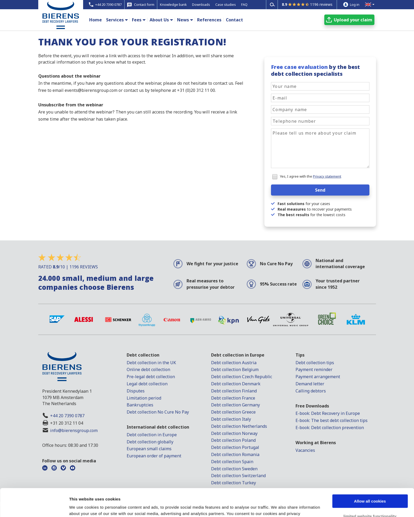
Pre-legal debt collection (151, 377)
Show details (81, 506)
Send (320, 190)
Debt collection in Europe (152, 435)
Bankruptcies (140, 405)
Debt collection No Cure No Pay (158, 412)
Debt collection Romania (235, 454)
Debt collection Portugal (235, 447)
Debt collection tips (315, 363)
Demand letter (310, 384)
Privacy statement (327, 176)
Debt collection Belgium (235, 369)
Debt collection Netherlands (239, 426)
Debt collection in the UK (151, 363)
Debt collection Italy (231, 419)
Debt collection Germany (235, 405)
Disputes (136, 391)
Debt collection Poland (233, 440)
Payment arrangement (318, 377)
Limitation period (144, 398)
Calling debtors (311, 391)
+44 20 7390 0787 (67, 416)
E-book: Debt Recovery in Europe (328, 413)
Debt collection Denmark (235, 384)
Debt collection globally (150, 442)
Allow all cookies (370, 473)
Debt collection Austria (233, 363)
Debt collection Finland (234, 391)
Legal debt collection (147, 384)
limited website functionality (370, 488)
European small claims (149, 449)
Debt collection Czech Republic (241, 377)
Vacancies (305, 450)
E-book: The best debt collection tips (332, 420)
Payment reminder (314, 369)
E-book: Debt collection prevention (330, 427)
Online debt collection (148, 369)
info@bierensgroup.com (74, 430)
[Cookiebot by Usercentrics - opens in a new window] (34, 507)
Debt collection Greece (233, 412)
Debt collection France (233, 398)
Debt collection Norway (234, 433)
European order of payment (154, 456)
